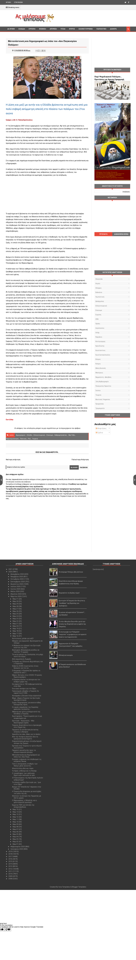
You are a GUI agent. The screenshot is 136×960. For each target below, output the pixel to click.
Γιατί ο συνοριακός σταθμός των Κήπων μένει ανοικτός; (25, 765)
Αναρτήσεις (101, 428)
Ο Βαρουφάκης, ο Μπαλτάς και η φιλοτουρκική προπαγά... (24, 801)
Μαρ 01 (16, 844)
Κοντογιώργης (100, 341)
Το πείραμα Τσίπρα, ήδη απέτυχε (71, 572)
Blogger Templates (79, 887)
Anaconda (99, 279)
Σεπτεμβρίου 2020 (18, 582)
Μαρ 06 (16, 832)
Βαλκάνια (99, 292)
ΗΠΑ (97, 319)
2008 (10, 879)
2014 (10, 864)
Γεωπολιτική (101, 29)
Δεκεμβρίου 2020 (17, 574)
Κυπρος (72, 29)
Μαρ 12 (16, 817)
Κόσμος (42, 29)
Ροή (29, 439)
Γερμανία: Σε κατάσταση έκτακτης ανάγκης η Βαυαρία (25, 731)
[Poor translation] (7, 929)
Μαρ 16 (16, 636)
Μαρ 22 (16, 621)
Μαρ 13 (16, 814)
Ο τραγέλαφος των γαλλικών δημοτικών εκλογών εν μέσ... (24, 774)
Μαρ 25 (16, 614)
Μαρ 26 (16, 611)
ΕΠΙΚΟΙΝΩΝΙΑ (18, 2)
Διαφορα (113, 29)
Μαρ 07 (16, 829)
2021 (10, 569)
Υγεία (63, 29)
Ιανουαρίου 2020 (17, 849)
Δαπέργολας (100, 301)
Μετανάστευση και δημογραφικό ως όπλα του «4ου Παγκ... (26, 756)
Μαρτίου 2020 (16, 596)
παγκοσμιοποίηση (12, 439)
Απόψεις (53, 29)
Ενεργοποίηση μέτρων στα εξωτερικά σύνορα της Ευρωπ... (26, 742)
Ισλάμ (97, 332)
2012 (10, 869)
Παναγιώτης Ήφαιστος (103, 386)
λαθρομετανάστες (61, 435)
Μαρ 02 (16, 842)
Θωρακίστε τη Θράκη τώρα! (69, 593)
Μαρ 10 (16, 822)
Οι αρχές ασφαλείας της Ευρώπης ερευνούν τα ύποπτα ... (25, 708)
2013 (10, 866)
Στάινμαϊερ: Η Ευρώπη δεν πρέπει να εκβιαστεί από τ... (26, 672)
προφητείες (100, 404)
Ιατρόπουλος (100, 328)
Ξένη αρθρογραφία (102, 381)
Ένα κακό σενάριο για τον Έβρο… (24, 689)
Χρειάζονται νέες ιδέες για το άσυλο (26, 734)
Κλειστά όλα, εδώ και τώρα (22, 768)
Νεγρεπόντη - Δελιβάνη (103, 377)
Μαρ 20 (16, 626)
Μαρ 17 (16, 634)
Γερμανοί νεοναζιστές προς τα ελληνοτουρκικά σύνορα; (24, 751)
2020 (10, 572)
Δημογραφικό (20, 435)
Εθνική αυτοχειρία (66, 655)
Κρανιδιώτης (100, 346)
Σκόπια (98, 390)
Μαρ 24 (16, 616)
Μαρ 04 (16, 837)
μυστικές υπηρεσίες (103, 399)
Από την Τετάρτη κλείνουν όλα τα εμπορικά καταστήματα (25, 738)
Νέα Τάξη (72, 435)
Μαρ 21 (16, 624)
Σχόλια (99, 433)
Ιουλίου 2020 (16, 586)
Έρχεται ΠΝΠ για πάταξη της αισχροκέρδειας (23, 806)
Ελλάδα (21, 29)
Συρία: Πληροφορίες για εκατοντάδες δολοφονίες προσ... (26, 704)
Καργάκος (99, 337)
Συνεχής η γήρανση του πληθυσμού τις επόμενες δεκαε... (26, 760)
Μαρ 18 (16, 631)
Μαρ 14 (16, 812)
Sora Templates (64, 887)
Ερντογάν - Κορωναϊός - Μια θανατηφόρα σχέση (23, 722)
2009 (10, 876)
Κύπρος (98, 364)
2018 (10, 854)
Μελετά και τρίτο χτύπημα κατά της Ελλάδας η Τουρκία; (26, 713)
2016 (10, 859)
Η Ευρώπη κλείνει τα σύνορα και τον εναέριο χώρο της (26, 681)
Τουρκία (35, 439)
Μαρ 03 (16, 839)
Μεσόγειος (99, 373)
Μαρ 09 (16, 824)
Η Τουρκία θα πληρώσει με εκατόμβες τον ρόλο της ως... (26, 792)
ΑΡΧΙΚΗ (8, 2)
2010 (10, 874)
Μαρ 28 (16, 606)
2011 (10, 871)
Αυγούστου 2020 (17, 584)
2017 (10, 856)
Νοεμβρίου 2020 (17, 577)
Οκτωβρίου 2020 (17, 579)
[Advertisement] (93, 18)
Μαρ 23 (16, 619)
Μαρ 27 (16, 609)
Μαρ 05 (16, 834)
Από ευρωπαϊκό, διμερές (21, 659)
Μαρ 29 (16, 604)
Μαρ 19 (16, 629)
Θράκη (98, 323)
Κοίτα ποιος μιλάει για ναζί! (23, 638)
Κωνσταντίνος (100, 350)
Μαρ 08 (16, 827)
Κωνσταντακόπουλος (103, 355)
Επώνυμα (50, 435)
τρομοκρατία (100, 408)
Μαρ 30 (16, 601)
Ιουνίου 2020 (16, 589)
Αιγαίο (98, 283)
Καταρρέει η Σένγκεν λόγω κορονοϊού (26, 696)
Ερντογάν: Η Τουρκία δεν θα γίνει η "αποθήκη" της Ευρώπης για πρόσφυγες (72, 603)
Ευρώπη (32, 29)
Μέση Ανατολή (101, 368)
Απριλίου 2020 (16, 594)
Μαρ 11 (16, 819)
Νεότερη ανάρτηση (13, 460)
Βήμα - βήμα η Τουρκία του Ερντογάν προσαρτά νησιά (26, 699)
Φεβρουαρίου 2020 (18, 847)
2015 (10, 861)
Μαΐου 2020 (15, 591)
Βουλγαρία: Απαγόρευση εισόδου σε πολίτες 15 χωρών (25, 651)
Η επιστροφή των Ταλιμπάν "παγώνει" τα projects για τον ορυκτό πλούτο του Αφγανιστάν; (72, 634)
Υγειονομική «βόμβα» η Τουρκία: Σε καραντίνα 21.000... (25, 692)
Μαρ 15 (16, 809)
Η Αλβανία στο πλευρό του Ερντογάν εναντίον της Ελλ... (26, 646)
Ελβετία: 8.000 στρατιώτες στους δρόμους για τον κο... (25, 667)
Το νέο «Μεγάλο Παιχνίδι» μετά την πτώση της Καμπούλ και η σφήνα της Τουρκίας (72, 624)
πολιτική (23, 439)
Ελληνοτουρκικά (85, 29)
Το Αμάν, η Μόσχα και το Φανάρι (24, 771)
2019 (10, 851)
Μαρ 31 (16, 599)
